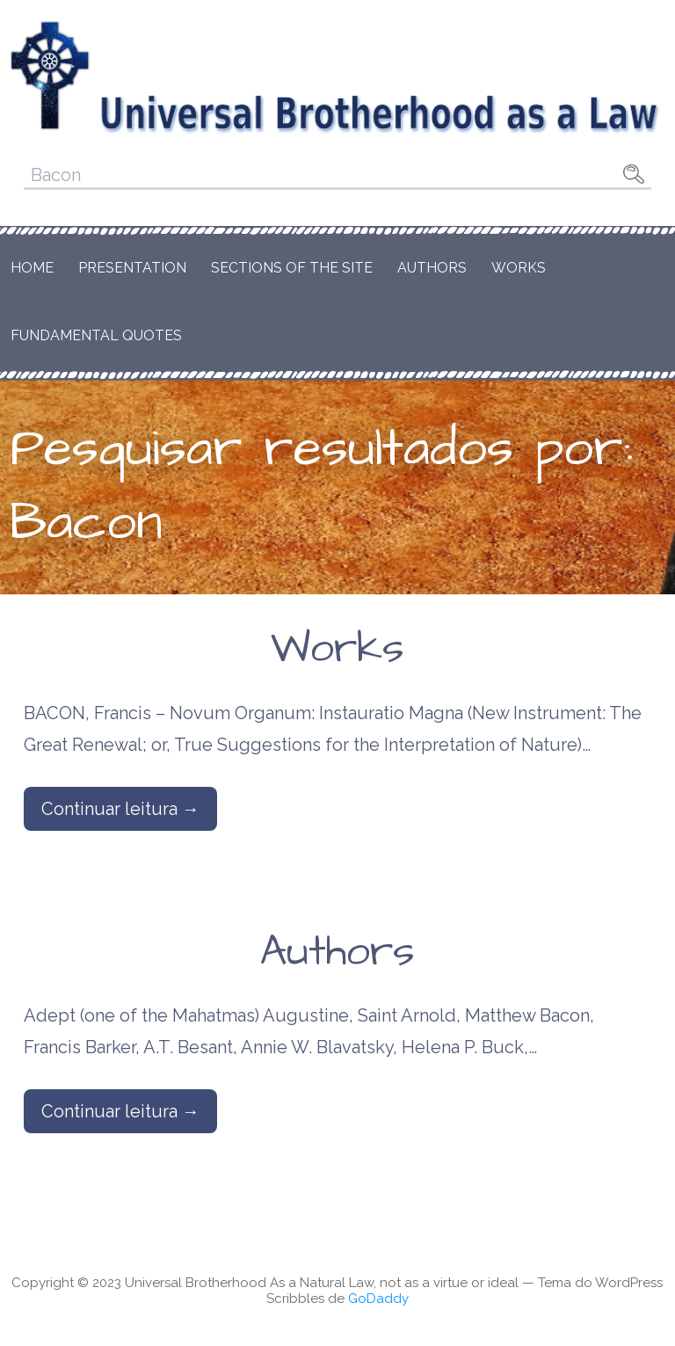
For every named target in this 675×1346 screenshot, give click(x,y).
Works (518, 267)
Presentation (132, 267)
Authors (432, 267)
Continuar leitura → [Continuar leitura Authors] (120, 1111)
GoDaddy (378, 1298)
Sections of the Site (292, 267)
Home (32, 267)
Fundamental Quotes (96, 335)
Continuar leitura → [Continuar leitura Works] (120, 808)
